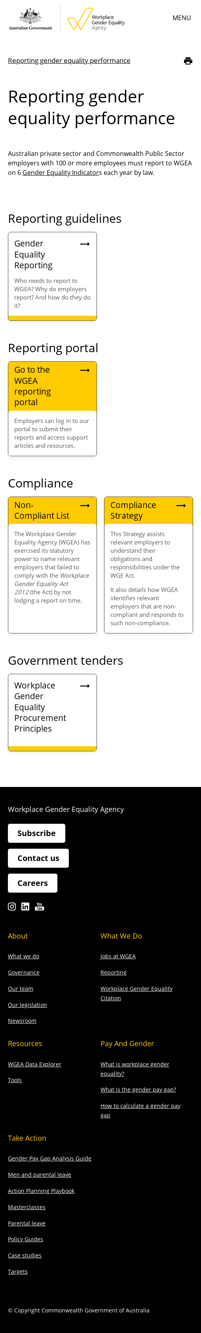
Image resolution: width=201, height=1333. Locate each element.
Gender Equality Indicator (61, 172)
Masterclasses (27, 1207)
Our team (20, 988)
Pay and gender (127, 1043)
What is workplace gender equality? (134, 1068)
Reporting (113, 972)
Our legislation (27, 1005)
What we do (23, 956)
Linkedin (25, 909)
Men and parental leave (39, 1174)
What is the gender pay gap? (138, 1089)
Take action (27, 1138)
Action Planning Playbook (41, 1191)
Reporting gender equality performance (69, 60)
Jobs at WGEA (118, 956)
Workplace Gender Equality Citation (136, 993)
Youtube (39, 909)
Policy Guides (25, 1239)
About (18, 935)
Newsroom (22, 1020)
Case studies (25, 1255)
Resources (25, 1043)
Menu (182, 17)
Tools (15, 1080)
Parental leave (27, 1223)
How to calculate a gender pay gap (140, 1110)
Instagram (12, 909)
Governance (24, 972)
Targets (18, 1271)
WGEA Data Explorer (34, 1064)
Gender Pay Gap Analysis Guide (49, 1158)
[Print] (188, 61)
